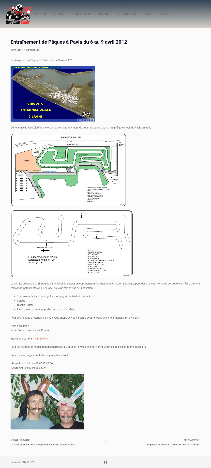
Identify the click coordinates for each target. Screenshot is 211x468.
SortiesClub (32, 50)
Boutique (168, 14)
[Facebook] (105, 462)
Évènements (82, 14)
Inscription (127, 14)
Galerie (106, 14)
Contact (147, 14)
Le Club (59, 14)
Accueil (41, 14)
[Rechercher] (205, 14)
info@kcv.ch (42, 338)
